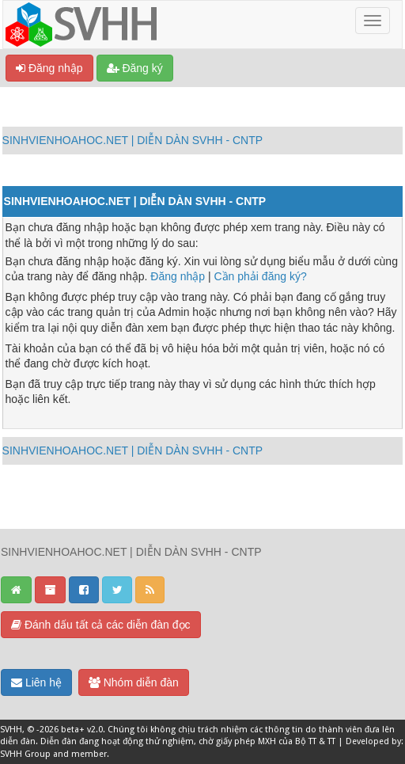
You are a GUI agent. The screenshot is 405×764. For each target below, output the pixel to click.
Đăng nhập (49, 68)
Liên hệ (36, 682)
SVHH (11, 729)
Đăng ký (135, 68)
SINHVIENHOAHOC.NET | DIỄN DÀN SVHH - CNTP (132, 140)
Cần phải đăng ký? (260, 276)
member (89, 754)
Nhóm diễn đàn (134, 682)
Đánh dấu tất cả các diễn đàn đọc (101, 624)
